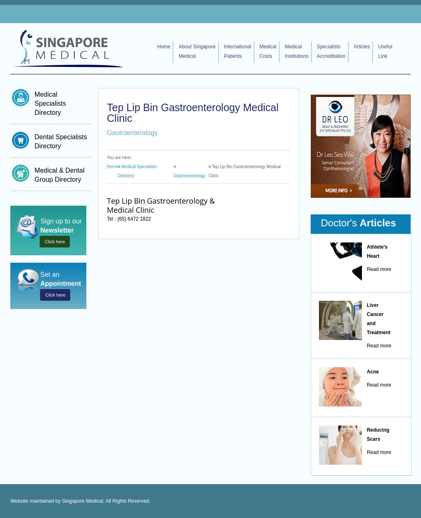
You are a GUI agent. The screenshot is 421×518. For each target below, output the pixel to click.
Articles (362, 47)
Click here (55, 241)
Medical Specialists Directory (50, 103)
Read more (379, 269)
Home (163, 47)
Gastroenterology (189, 175)
